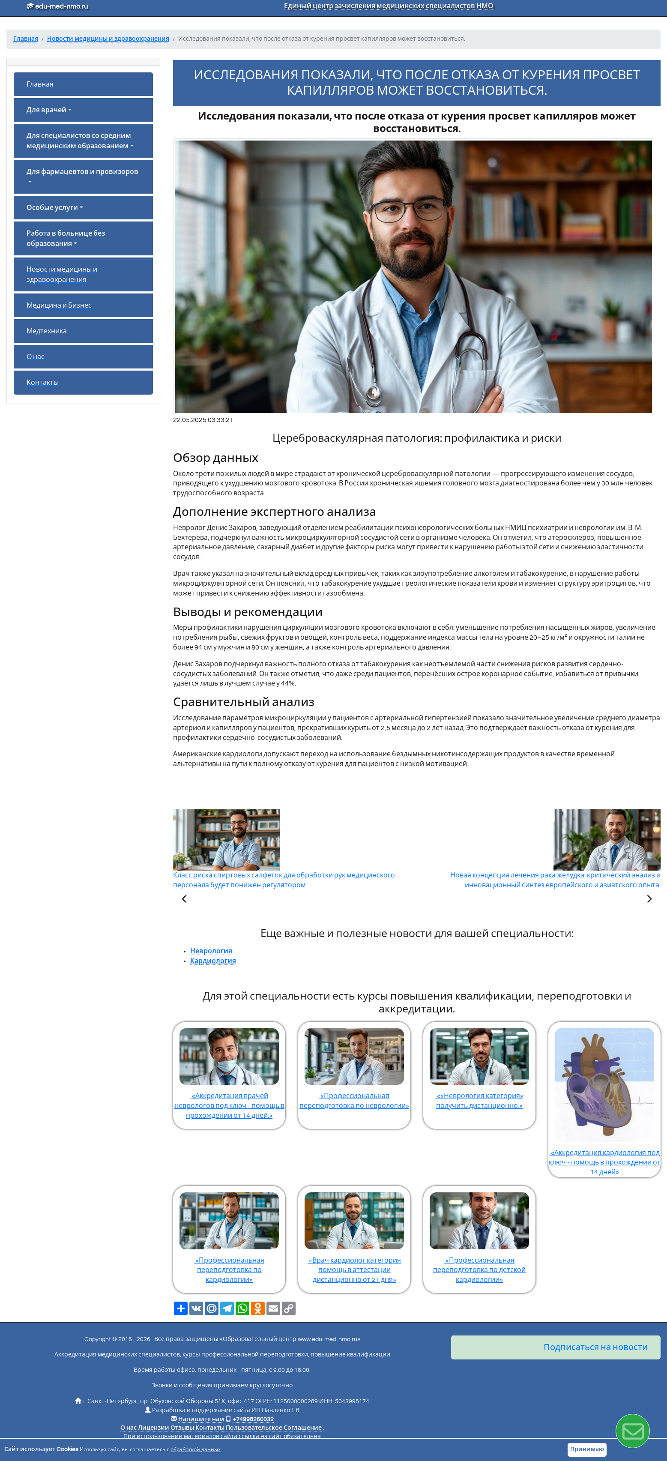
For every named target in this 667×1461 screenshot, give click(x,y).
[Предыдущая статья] (184, 900)
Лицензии (153, 1428)
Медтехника (47, 331)
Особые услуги (52, 207)
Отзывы (182, 1428)
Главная (40, 84)
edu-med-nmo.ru (57, 6)
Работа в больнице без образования (66, 238)
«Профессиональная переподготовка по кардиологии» (229, 1234)
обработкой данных (195, 1449)
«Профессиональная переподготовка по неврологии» (354, 1065)
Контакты (43, 382)
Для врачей (46, 110)
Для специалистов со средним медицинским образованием (79, 141)
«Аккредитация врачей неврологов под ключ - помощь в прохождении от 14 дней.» (229, 1070)
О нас (36, 356)
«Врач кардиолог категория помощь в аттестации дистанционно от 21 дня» (354, 1234)
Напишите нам (201, 1419)
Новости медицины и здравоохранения (62, 274)
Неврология (211, 951)
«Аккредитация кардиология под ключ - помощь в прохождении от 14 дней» (604, 1099)
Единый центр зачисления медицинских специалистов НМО (389, 6)
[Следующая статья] (649, 900)
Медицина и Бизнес (59, 305)
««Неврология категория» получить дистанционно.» (479, 1065)
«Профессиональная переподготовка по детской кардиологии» (479, 1234)
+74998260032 (253, 1419)
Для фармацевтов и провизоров (82, 171)
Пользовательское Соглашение (274, 1428)
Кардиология (213, 961)
